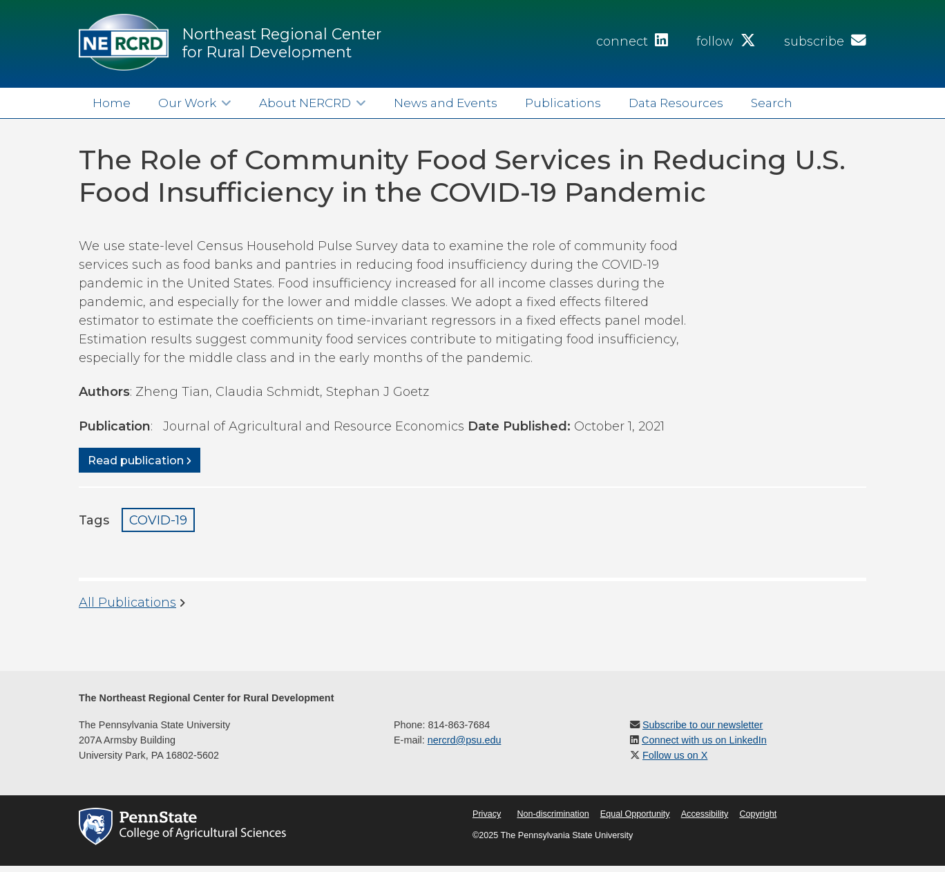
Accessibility (705, 814)
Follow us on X (674, 755)
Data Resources (676, 102)
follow (726, 41)
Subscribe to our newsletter (702, 724)
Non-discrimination (553, 814)
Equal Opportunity (635, 814)
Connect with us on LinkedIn (704, 740)
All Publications (127, 602)
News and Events (445, 102)
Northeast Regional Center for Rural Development (281, 43)
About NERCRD (305, 102)
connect (632, 41)
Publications (563, 102)
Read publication (136, 460)
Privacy (486, 814)
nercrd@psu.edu (465, 740)
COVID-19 (158, 520)
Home (112, 102)
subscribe (825, 41)
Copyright (757, 814)
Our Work (187, 102)
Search (771, 102)
